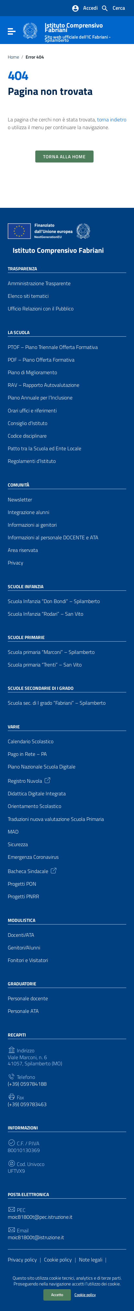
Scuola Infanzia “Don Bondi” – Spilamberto (54, 601)
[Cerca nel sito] (113, 8)
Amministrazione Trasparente (39, 283)
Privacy (15, 563)
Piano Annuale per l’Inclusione (40, 398)
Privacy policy (22, 1259)
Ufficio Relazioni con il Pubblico (40, 309)
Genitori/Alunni (24, 948)
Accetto (57, 1295)
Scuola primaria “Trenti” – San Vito (45, 665)
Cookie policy (85, 1295)
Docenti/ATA (21, 935)
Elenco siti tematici (28, 296)
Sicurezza (18, 844)
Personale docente (28, 998)
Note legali (90, 1259)
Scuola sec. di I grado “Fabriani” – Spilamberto (57, 703)
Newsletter (20, 500)
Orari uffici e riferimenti (32, 411)
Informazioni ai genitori (32, 525)
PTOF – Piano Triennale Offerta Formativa (53, 347)
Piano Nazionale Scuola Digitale (41, 767)
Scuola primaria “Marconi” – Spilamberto (51, 652)
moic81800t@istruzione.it (36, 1237)
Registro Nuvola (29, 780)
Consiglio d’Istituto (27, 423)
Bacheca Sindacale (33, 870)
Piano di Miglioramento (32, 372)
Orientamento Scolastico (34, 806)
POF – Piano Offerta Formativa (41, 360)
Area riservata (23, 550)
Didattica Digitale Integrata (37, 793)
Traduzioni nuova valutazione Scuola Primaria (56, 819)
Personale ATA (23, 1011)
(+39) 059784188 (27, 1084)
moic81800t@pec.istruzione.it (40, 1217)
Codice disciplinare (27, 436)
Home (13, 57)
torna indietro (111, 119)
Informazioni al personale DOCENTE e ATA (53, 537)
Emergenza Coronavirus (33, 857)
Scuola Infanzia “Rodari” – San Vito (45, 614)
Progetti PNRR (23, 896)
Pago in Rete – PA (27, 754)
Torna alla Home (64, 156)
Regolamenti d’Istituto (32, 461)
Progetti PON (22, 884)
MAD (13, 832)
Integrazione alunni (28, 512)
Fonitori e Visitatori (28, 960)
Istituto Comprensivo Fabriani (58, 250)
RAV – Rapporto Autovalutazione (43, 385)
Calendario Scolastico (30, 741)
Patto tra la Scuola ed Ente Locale (44, 448)
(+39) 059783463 (27, 1104)
